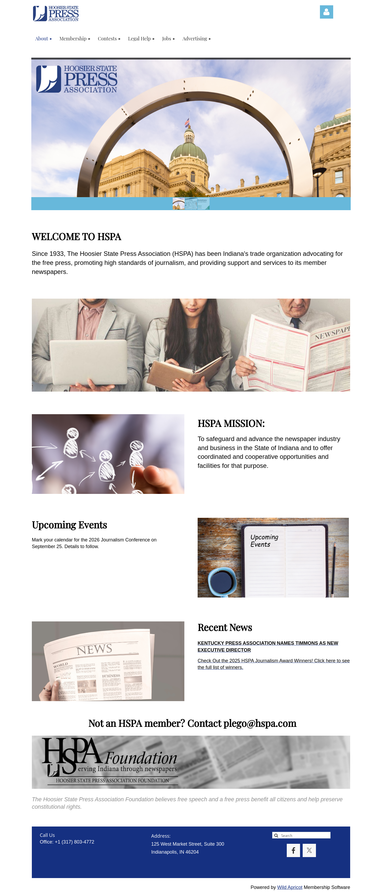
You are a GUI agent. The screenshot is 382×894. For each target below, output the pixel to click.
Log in (326, 12)
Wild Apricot (289, 887)
